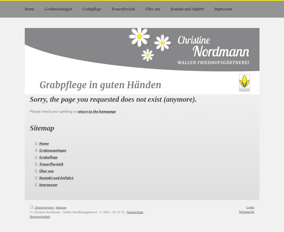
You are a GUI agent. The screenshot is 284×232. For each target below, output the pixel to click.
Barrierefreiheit (40, 217)
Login (250, 207)
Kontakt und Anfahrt (56, 177)
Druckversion (42, 207)
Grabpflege (48, 157)
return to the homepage (96, 111)
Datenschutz (135, 212)
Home (43, 143)
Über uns (46, 170)
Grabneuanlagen (52, 150)
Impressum (48, 184)
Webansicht (246, 212)
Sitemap (61, 207)
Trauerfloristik (51, 164)
